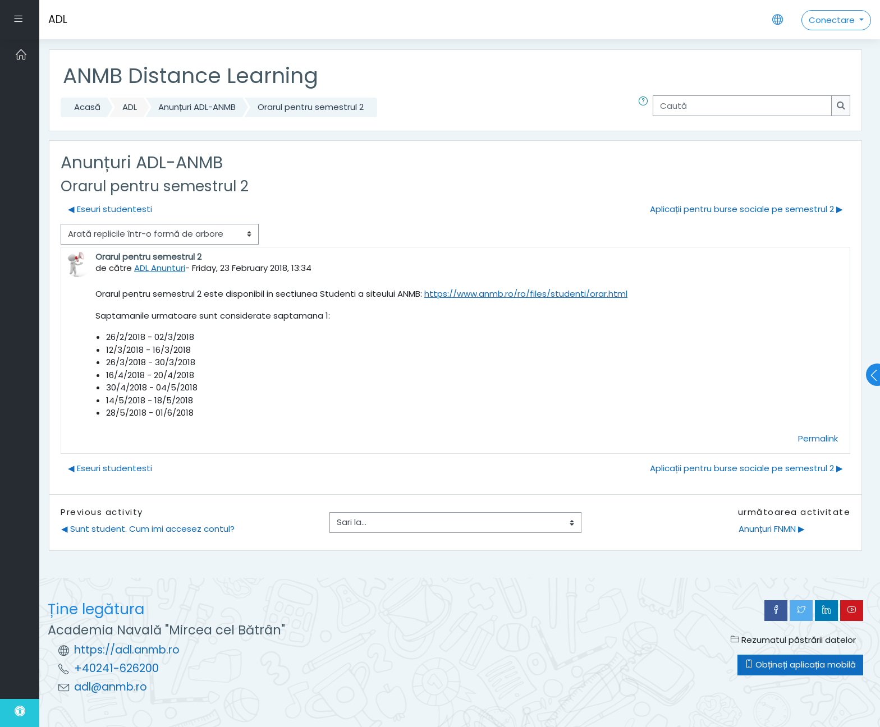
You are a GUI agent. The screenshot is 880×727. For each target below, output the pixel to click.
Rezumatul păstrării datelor (793, 640)
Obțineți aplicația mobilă (800, 664)
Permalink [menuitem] (818, 438)
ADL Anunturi (159, 268)
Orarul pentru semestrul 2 (311, 107)
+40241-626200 (116, 668)
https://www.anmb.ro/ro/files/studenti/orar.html (525, 294)
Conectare (833, 20)
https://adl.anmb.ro (127, 649)
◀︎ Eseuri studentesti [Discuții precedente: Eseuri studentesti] (110, 209)
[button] (645, 107)
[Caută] (742, 105)
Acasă (87, 107)
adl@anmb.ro (110, 686)
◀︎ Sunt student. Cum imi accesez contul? (148, 529)
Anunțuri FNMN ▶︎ (772, 529)
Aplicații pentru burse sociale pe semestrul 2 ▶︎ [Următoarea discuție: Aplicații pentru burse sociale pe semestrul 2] (746, 209)
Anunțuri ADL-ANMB (197, 107)
